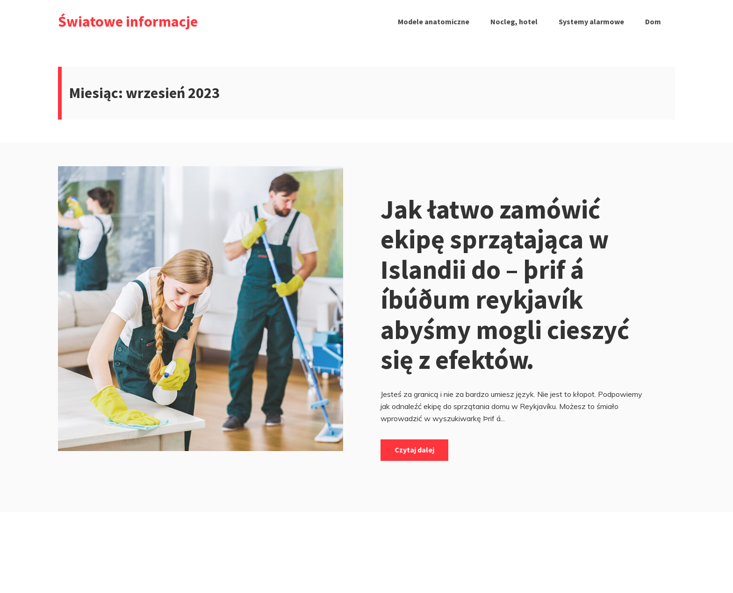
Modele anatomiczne (433, 21)
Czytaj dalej (414, 449)
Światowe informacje (128, 21)
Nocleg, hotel (514, 21)
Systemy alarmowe (591, 21)
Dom (653, 21)
